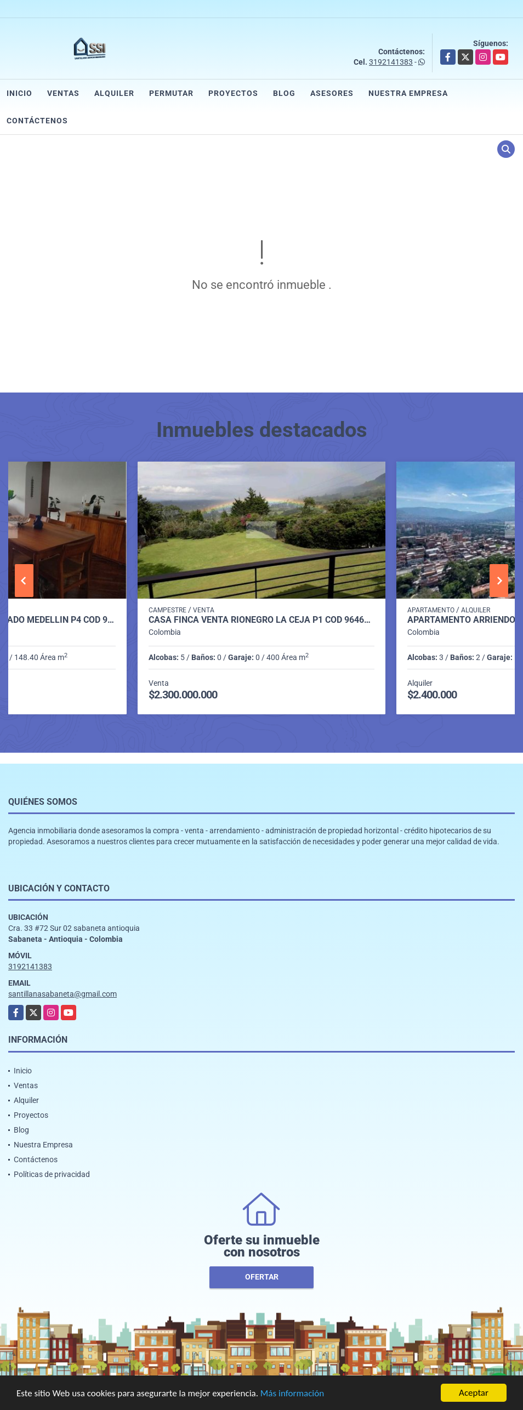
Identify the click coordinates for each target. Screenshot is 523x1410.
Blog (284, 93)
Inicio (19, 93)
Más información (292, 1394)
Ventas (63, 93)
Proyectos (233, 93)
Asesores (332, 93)
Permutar (171, 93)
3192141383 (391, 62)
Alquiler (114, 93)
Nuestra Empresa (408, 93)
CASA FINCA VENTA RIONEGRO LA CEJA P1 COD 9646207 (261, 620)
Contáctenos (37, 120)
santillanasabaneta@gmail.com (62, 994)
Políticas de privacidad (52, 1174)
